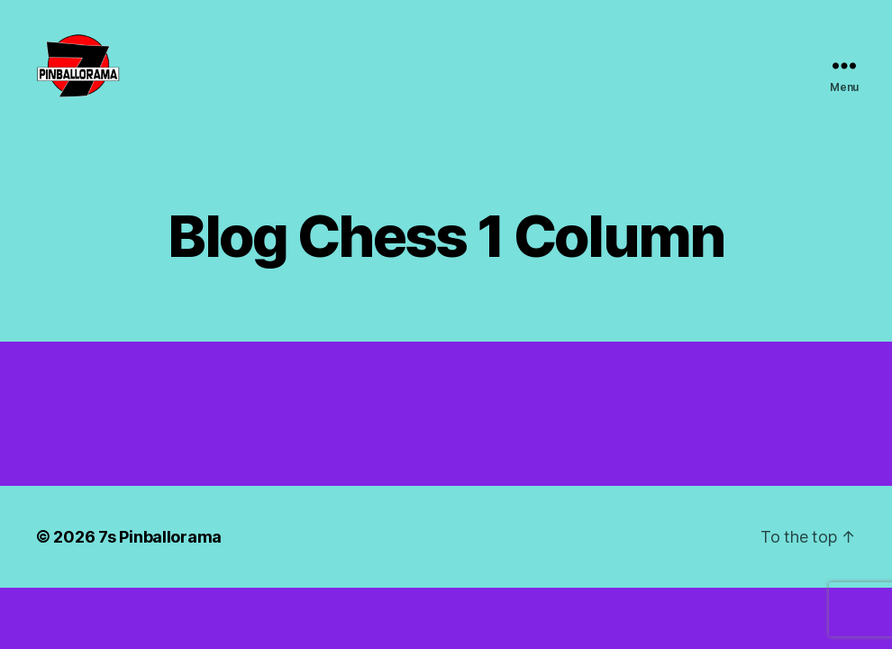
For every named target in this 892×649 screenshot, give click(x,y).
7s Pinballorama (160, 554)
